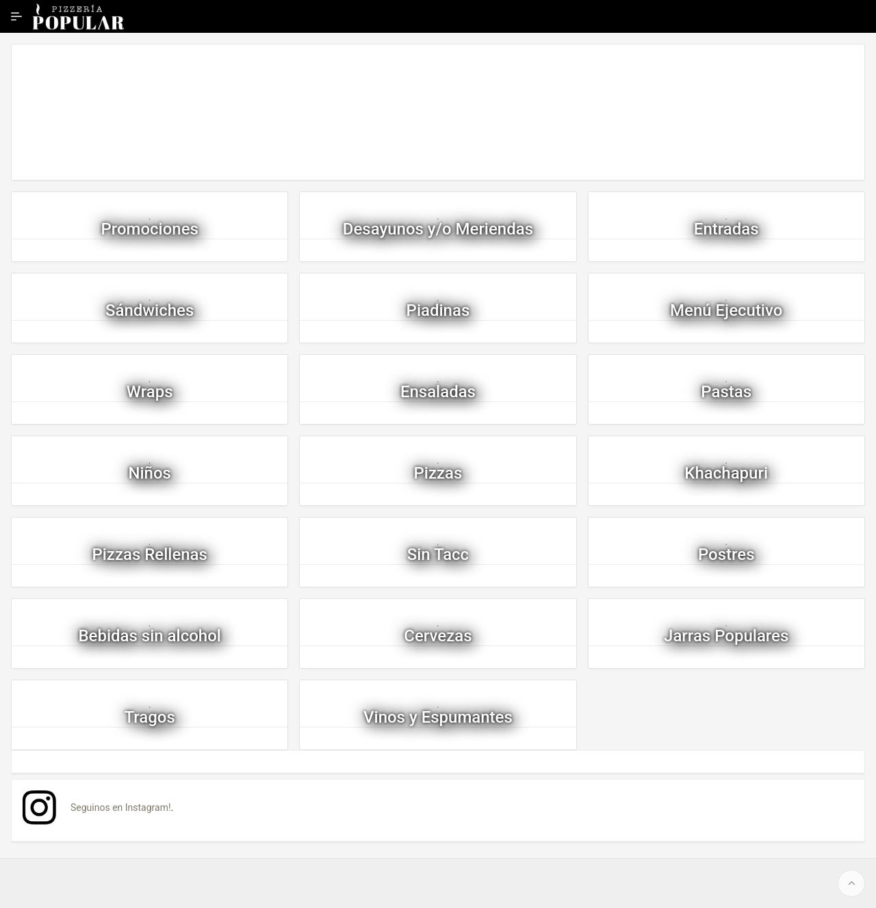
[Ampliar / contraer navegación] (16, 16)
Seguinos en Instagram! (120, 807)
